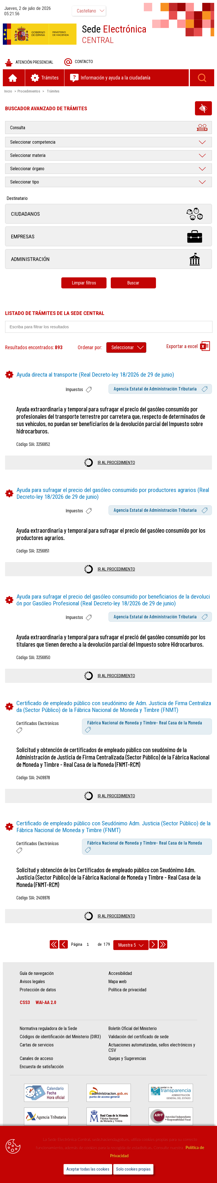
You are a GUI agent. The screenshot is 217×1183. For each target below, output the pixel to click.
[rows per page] (131, 945)
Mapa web (117, 981)
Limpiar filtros (84, 283)
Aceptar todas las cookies (87, 1169)
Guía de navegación (37, 973)
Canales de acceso (36, 1058)
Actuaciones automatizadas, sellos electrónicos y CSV (151, 1047)
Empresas (108, 236)
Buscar (133, 283)
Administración (108, 259)
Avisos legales (32, 981)
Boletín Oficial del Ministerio (132, 1028)
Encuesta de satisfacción (42, 1066)
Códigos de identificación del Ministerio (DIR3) (60, 1036)
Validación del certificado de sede (138, 1036)
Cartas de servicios (37, 1045)
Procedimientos (29, 91)
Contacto (78, 62)
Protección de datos (38, 989)
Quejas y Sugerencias (127, 1058)
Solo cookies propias (133, 1169)
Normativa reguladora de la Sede (48, 1028)
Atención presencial (29, 62)
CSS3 (25, 1002)
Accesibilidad (120, 973)
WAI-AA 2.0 (46, 1002)
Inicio (8, 91)
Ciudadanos (108, 214)
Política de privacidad (127, 989)
